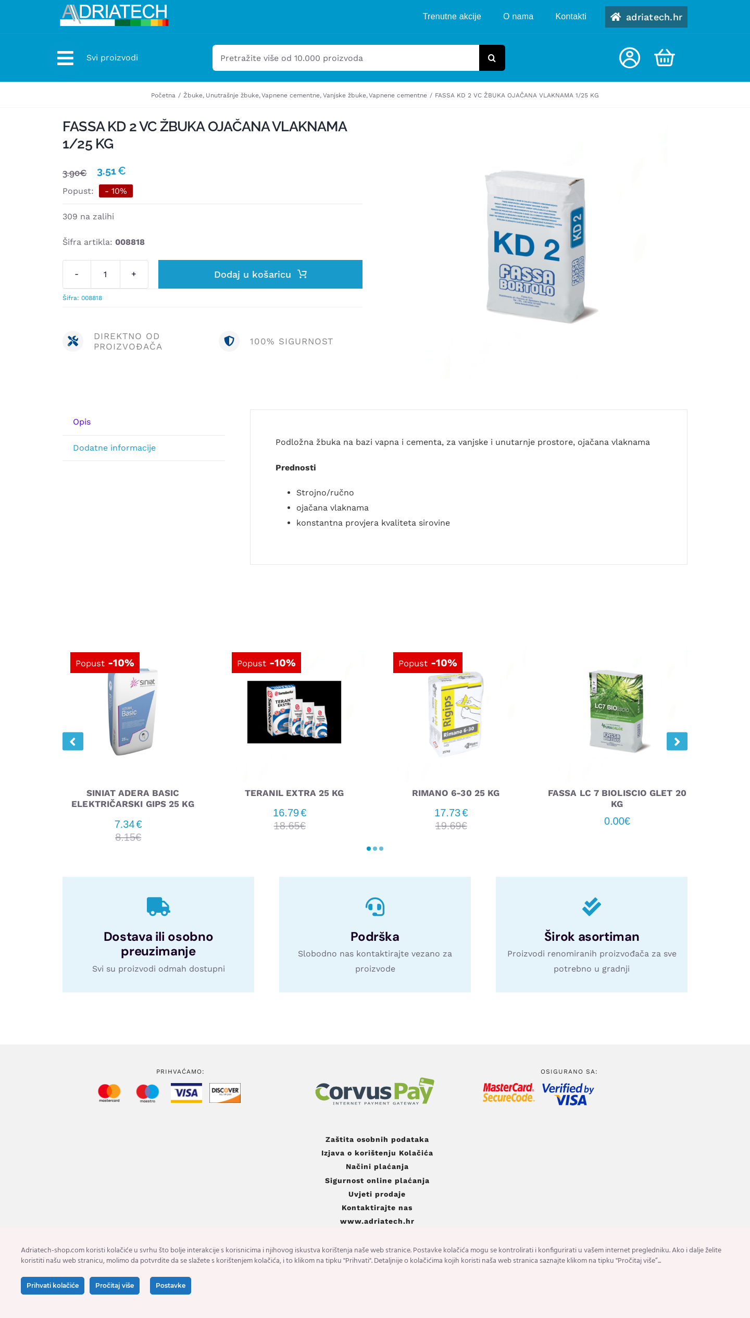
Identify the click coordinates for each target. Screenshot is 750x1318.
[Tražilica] (492, 58)
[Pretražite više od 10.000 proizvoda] (346, 58)
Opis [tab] (82, 421)
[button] (369, 848)
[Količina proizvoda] (105, 274)
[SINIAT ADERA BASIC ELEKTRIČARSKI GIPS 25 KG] (133, 646)
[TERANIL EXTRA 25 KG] (294, 646)
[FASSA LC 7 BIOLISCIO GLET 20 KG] (617, 646)
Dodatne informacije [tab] (114, 447)
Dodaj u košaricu (260, 274)
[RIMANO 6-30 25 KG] (455, 646)
